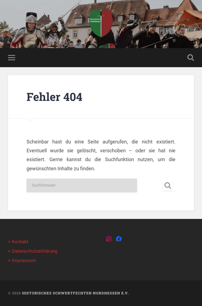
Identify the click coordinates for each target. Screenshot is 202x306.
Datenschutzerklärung (34, 251)
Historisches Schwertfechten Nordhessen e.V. (75, 293)
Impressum (24, 260)
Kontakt (20, 241)
